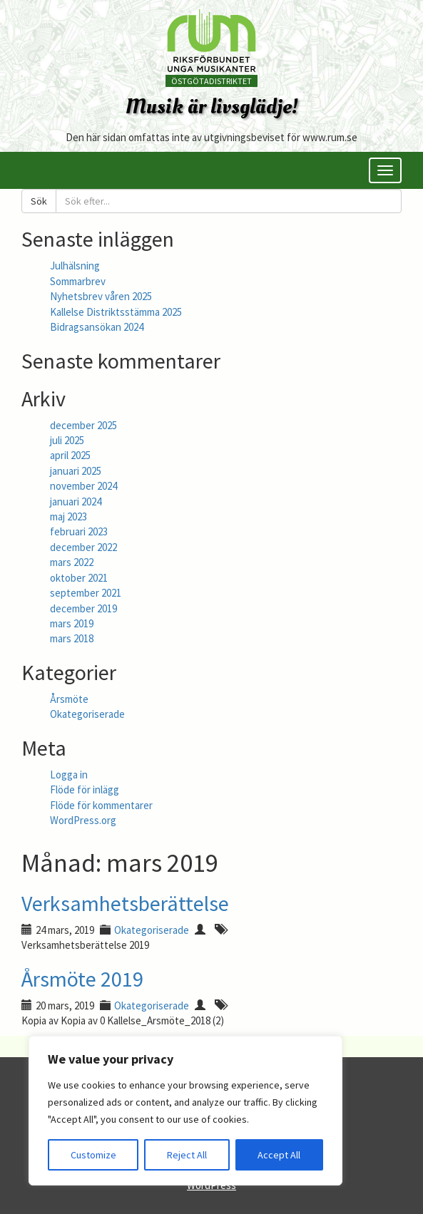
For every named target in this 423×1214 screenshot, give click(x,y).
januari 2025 (75, 471)
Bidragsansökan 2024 (96, 327)
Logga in (69, 774)
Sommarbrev (78, 281)
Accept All (279, 1154)
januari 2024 (75, 501)
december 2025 (83, 425)
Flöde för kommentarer (101, 805)
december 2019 (83, 608)
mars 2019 (71, 623)
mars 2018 (71, 638)
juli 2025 (67, 440)
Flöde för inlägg (84, 789)
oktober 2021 (79, 578)
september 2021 (85, 593)
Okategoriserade (87, 714)
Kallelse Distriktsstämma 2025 (116, 312)
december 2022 (83, 547)
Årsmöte (69, 699)
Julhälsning (75, 265)
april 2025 (70, 455)
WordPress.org (83, 820)
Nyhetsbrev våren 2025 (101, 296)
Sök (39, 201)
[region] (185, 1110)
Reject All (187, 1154)
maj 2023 (68, 516)
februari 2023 (79, 531)
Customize (93, 1154)
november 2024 (83, 486)
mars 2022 (71, 562)
